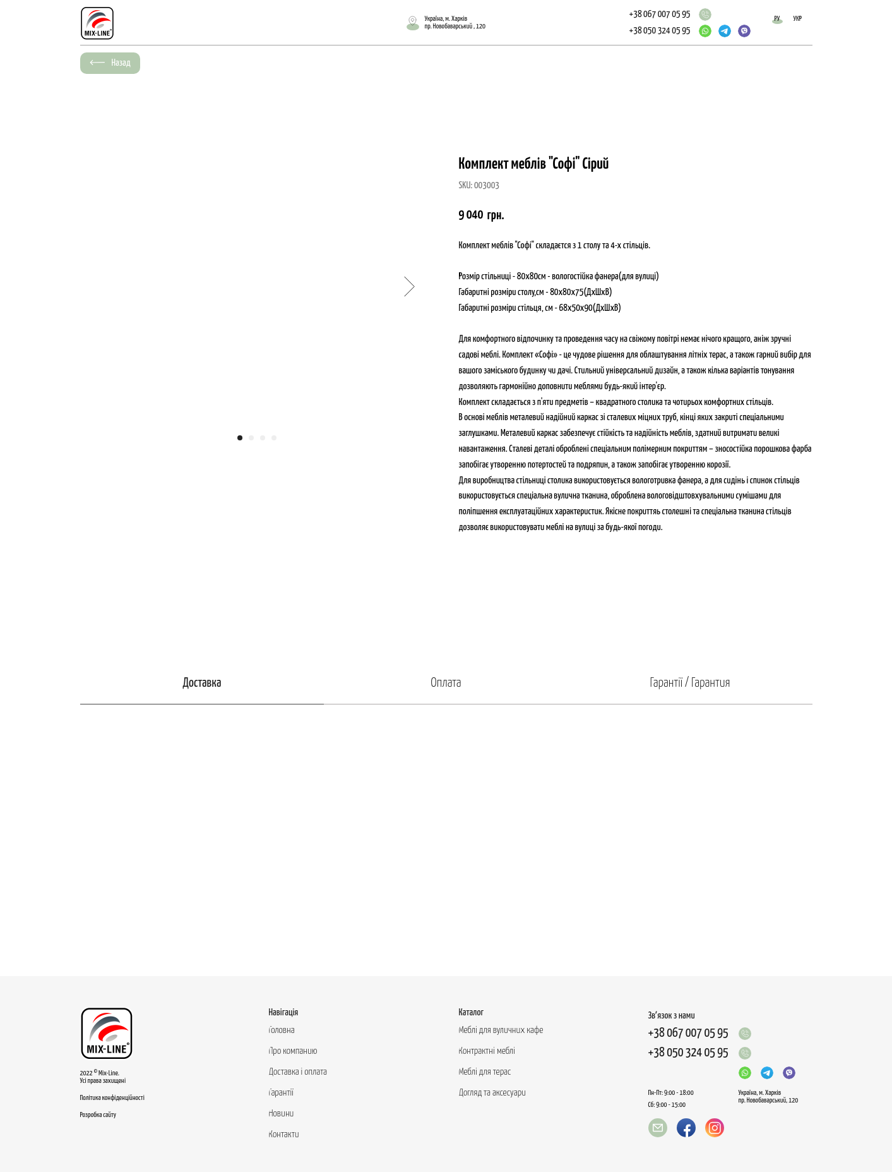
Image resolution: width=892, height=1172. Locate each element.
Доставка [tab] (201, 683)
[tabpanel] (446, 840)
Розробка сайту (98, 1114)
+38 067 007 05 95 (660, 14)
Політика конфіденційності (112, 1097)
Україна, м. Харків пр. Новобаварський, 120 (769, 1096)
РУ (777, 18)
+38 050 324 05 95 (660, 30)
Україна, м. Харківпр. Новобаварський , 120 (455, 22)
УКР (798, 18)
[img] (705, 14)
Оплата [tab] (446, 683)
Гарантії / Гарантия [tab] (690, 683)
